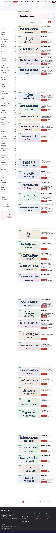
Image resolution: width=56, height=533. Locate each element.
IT (13, 526)
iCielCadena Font (44, 435)
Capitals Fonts (4, 51)
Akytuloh (3, 184)
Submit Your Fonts (25, 521)
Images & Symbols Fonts (6, 103)
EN (2, 526)
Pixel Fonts (3, 126)
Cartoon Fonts (4, 55)
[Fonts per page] (32, 22)
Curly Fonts (3, 65)
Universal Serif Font (45, 123)
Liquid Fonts (3, 108)
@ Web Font (50, 32)
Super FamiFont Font (45, 274)
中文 (17, 526)
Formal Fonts (3, 84)
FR (11, 526)
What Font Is (36, 512)
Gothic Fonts (3, 89)
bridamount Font (44, 133)
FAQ (46, 513)
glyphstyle (45, 136)
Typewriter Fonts (4, 157)
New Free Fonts (30, 1)
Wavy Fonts (3, 162)
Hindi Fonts (3, 98)
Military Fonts (3, 112)
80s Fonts (3, 34)
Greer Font (43, 231)
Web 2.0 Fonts (4, 164)
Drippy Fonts (3, 74)
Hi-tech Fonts (4, 96)
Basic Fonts (3, 44)
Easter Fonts (3, 75)
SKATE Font (43, 171)
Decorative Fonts (4, 67)
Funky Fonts (3, 86)
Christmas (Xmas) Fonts (5, 56)
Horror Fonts (3, 101)
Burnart (2, 175)
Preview (49, 140)
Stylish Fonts (3, 148)
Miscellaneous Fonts (5, 114)
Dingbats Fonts (4, 68)
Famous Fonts (4, 77)
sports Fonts (3, 145)
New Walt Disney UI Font (46, 368)
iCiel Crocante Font (45, 103)
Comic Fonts (3, 60)
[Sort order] (42, 22)
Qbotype (45, 401)
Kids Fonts (3, 107)
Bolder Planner (4, 182)
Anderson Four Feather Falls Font (48, 204)
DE (4, 526)
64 (44, 501)
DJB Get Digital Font (45, 331)
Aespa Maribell (4, 187)
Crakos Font (43, 475)
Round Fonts (3, 136)
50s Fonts (3, 30)
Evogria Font (43, 160)
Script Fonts (3, 141)
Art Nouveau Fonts (4, 39)
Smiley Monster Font (45, 46)
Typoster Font (44, 410)
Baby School (3, 185)
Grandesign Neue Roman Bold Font (48, 113)
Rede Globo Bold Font (45, 67)
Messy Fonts (3, 110)
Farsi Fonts (3, 81)
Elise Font (43, 92)
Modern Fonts (4, 115)
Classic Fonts (3, 58)
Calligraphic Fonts (4, 49)
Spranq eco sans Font (45, 445)
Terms (46, 515)
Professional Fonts (4, 127)
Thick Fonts (3, 153)
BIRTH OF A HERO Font (45, 320)
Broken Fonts (3, 46)
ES (6, 526)
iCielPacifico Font (44, 253)
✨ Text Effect (5, 206)
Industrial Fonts (4, 105)
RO (8, 526)
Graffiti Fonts (3, 91)
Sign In (54, 1)
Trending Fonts (43, 1)
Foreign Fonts (3, 82)
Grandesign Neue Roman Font (47, 343)
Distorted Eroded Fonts (5, 70)
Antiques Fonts (4, 36)
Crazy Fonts (3, 63)
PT (15, 526)
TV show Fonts (4, 155)
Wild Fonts (3, 167)
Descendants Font (45, 182)
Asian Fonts (3, 41)
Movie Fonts (3, 117)
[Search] (15, 1)
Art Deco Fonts (4, 37)
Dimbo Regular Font (45, 242)
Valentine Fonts (4, 160)
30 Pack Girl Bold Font (45, 263)
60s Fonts (3, 32)
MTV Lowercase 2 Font (46, 378)
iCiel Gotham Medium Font (46, 57)
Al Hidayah (3, 180)
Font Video (47, 518)
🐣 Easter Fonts (23, 1)
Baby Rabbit (3, 189)
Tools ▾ (49, 1)
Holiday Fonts (3, 100)
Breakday (3, 178)
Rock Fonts (3, 134)
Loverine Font (44, 388)
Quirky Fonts (3, 129)
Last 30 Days (47, 519)
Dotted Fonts (3, 72)
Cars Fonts (3, 53)
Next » (48, 501)
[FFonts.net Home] (5, 1)
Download (44, 32)
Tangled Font (44, 36)
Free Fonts (20, 11)
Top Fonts (37, 1)
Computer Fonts (4, 62)
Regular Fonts (4, 131)
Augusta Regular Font (45, 299)
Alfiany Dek (3, 177)
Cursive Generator (4, 204)
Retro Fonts (3, 133)
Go (49, 22)
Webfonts (24, 518)
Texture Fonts (4, 152)
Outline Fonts (3, 124)
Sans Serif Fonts (4, 138)
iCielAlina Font (44, 310)
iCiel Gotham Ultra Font (46, 26)
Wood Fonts (3, 169)
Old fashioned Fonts (5, 122)
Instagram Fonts (4, 202)
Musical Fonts (3, 119)
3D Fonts (3, 29)
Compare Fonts (37, 513)
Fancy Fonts (3, 79)
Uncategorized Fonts (5, 159)
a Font (42, 399)
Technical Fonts (4, 150)
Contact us (47, 512)
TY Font (42, 465)
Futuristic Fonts (4, 88)
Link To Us (47, 516)
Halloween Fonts (4, 93)
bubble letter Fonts (5, 48)
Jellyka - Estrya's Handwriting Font (48, 193)
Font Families (24, 519)
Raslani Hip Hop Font (45, 455)
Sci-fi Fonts (3, 140)
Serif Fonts (3, 143)
